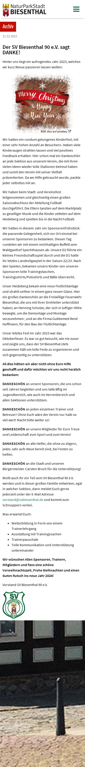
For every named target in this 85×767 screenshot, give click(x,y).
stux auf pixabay (57, 131)
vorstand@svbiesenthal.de (22, 499)
